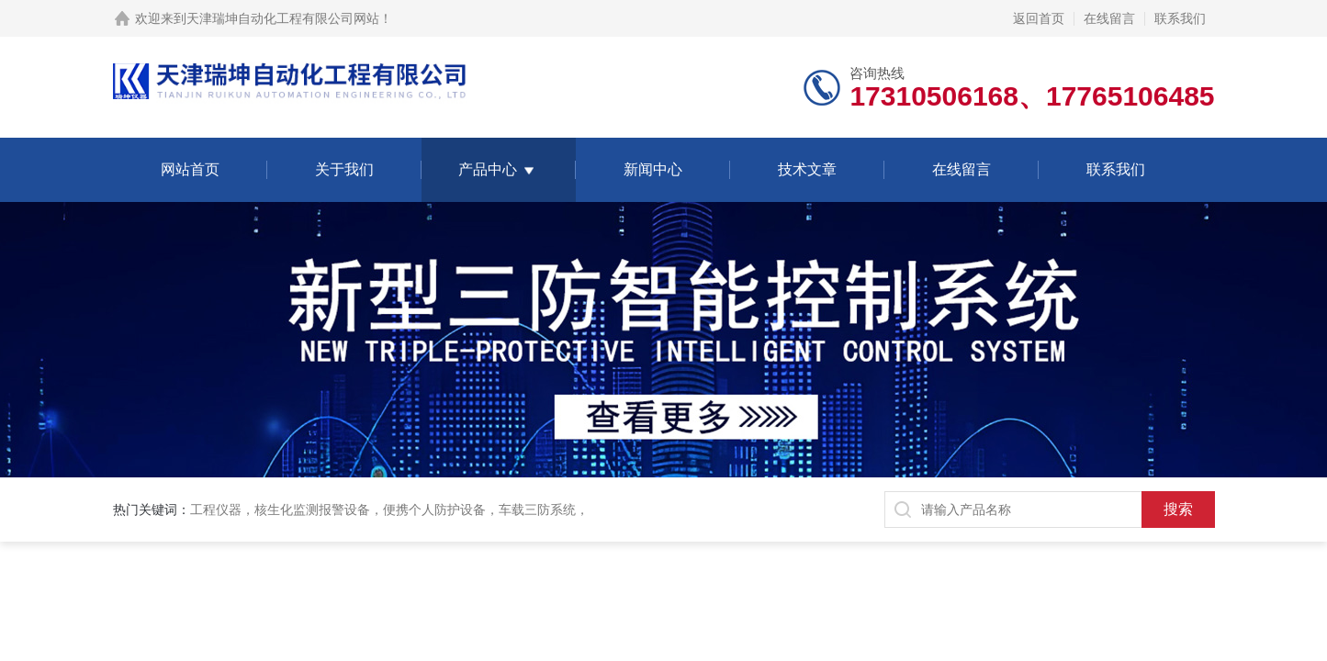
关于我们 (344, 169)
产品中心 (487, 169)
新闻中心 (653, 169)
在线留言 (1109, 18)
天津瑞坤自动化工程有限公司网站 (282, 18)
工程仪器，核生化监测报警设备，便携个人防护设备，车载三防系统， (389, 509)
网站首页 (190, 169)
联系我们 (1180, 18)
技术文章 (807, 169)
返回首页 (1038, 18)
